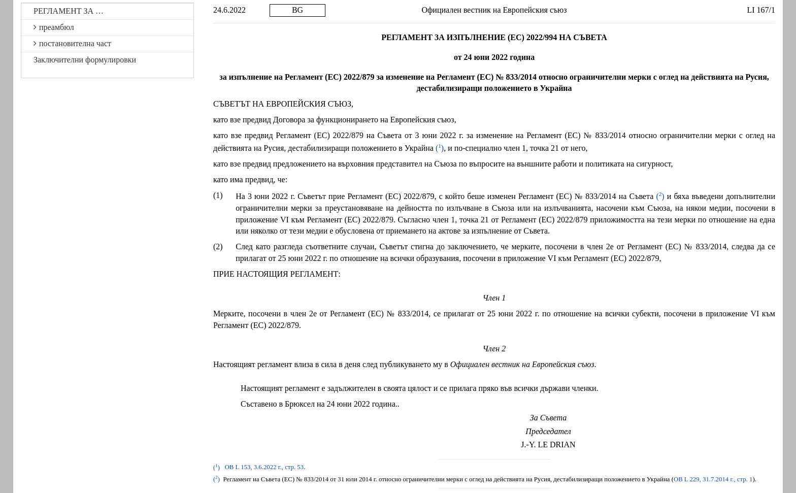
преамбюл (54, 27)
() (440, 148)
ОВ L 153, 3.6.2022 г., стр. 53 (264, 467)
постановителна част (72, 43)
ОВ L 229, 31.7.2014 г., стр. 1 (713, 479)
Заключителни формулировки (85, 59)
